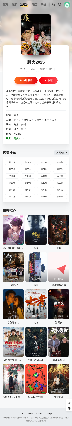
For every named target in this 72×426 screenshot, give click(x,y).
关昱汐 (55, 119)
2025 (22, 69)
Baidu (30, 413)
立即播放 (25, 80)
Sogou (50, 413)
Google (39, 413)
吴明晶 (37, 119)
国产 (50, 69)
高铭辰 (27, 119)
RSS (21, 413)
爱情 (42, 69)
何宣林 (17, 119)
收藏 (48, 80)
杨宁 (46, 119)
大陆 (32, 69)
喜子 (16, 115)
